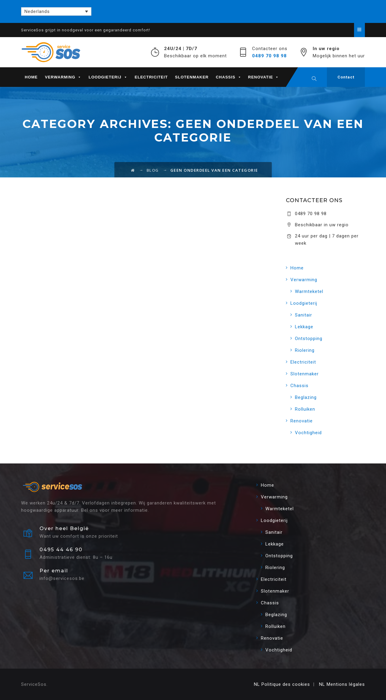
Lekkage (304, 326)
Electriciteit (151, 77)
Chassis (229, 77)
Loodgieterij (108, 77)
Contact (345, 77)
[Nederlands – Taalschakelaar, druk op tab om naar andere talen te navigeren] (56, 11)
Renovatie (263, 77)
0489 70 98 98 (269, 56)
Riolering (305, 350)
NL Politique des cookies (282, 684)
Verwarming (63, 77)
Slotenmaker (191, 77)
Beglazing (306, 397)
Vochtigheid (308, 432)
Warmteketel (309, 291)
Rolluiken (305, 409)
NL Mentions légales (342, 684)
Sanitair (303, 315)
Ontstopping (308, 338)
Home (31, 77)
